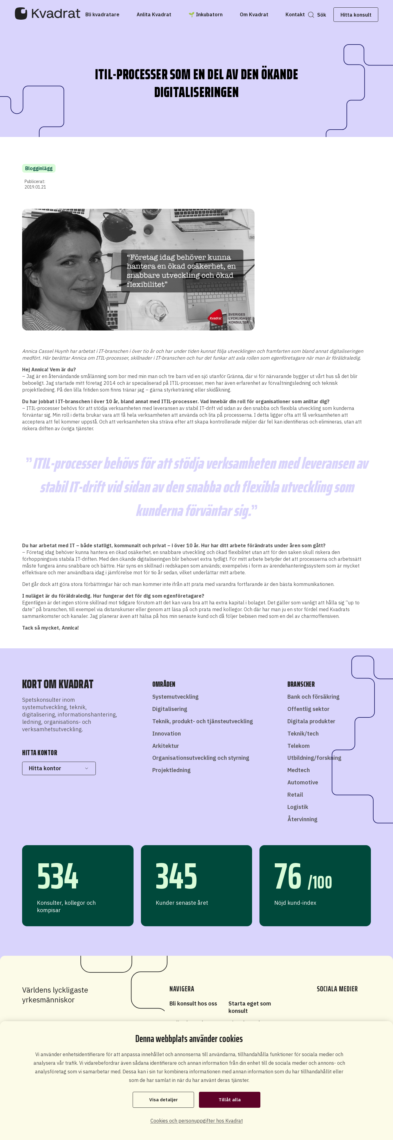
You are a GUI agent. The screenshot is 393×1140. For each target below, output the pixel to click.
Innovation (166, 733)
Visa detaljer (163, 1099)
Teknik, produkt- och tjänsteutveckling (202, 721)
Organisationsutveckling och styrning (200, 757)
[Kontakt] (300, 14)
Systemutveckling (175, 696)
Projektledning (171, 770)
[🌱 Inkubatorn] (210, 14)
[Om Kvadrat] (259, 14)
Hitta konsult (351, 15)
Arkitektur (165, 745)
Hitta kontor (59, 768)
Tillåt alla (230, 1099)
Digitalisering (169, 708)
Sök (316, 15)
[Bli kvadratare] (107, 14)
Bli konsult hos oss (193, 1003)
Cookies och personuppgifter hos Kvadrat (196, 1121)
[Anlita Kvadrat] (159, 14)
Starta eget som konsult (249, 1007)
